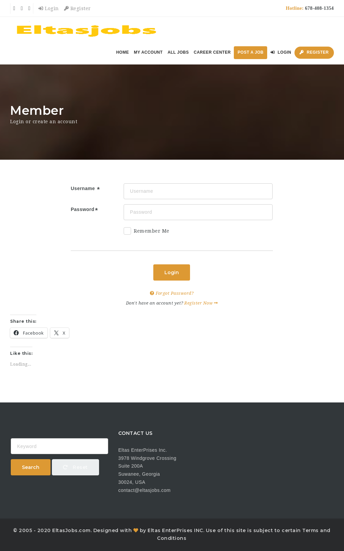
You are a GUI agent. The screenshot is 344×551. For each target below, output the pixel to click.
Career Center (212, 52)
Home (122, 52)
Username (83, 188)
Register (77, 8)
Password (82, 209)
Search (30, 467)
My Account (148, 52)
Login (48, 8)
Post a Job (250, 52)
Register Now (201, 303)
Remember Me (146, 232)
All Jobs (178, 52)
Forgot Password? (171, 293)
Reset (75, 467)
